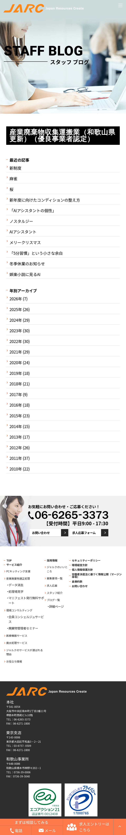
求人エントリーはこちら (94, 826)
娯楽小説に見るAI (25, 274)
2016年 (16, 405)
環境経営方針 (80, 565)
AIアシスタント (23, 232)
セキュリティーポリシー (86, 560)
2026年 (16, 298)
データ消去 (16, 585)
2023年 (16, 330)
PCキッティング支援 (18, 571)
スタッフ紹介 (55, 593)
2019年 (16, 373)
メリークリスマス (25, 242)
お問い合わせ (41, 533)
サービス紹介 (14, 565)
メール (50, 830)
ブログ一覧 (53, 600)
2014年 (16, 426)
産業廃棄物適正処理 (18, 578)
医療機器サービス (16, 636)
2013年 (16, 437)
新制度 (15, 168)
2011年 (16, 458)
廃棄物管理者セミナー (23, 628)
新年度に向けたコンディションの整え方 (45, 200)
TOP (9, 560)
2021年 (16, 352)
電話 (18, 830)
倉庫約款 (77, 581)
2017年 (16, 394)
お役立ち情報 (14, 661)
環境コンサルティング (19, 610)
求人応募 (52, 585)
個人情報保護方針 (82, 570)
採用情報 (52, 560)
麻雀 (13, 178)
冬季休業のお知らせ (27, 263)
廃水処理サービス (16, 643)
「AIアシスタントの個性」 (33, 210)
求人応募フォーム (84, 533)
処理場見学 (16, 591)
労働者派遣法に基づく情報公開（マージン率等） (97, 575)
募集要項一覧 (55, 578)
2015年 (16, 415)
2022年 (16, 341)
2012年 (16, 447)
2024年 (16, 320)
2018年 (16, 384)
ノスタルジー (21, 221)
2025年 (16, 309)
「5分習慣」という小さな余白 (36, 253)
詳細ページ (56, 606)
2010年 (16, 469)
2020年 (16, 362)
